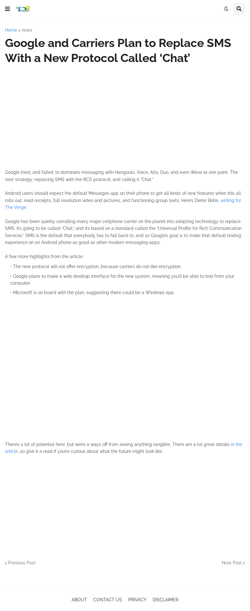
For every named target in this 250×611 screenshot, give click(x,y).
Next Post (232, 562)
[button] (7, 9)
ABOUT (79, 599)
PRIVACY (137, 599)
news (27, 30)
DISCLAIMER (165, 599)
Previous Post (22, 562)
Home (11, 30)
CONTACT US (107, 599)
